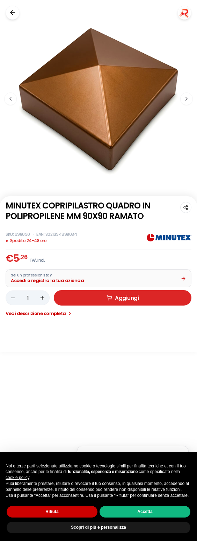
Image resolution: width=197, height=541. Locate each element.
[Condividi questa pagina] (185, 207)
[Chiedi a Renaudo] (184, 13)
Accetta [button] (144, 511)
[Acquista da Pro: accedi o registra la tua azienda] (98, 285)
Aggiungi (123, 305)
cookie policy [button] (17, 477)
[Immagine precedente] (10, 99)
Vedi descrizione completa (39, 320)
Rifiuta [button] (51, 511)
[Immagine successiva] (186, 99)
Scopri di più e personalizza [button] (98, 527)
